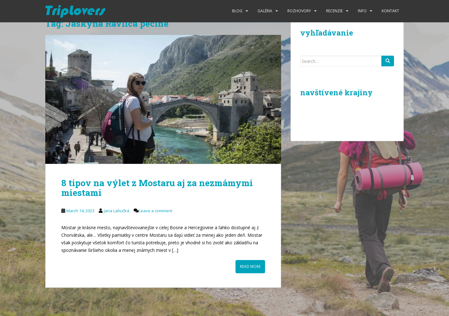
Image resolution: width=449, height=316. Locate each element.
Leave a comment (155, 210)
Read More (250, 266)
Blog (237, 11)
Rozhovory (299, 11)
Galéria (265, 11)
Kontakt (390, 11)
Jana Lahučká (116, 210)
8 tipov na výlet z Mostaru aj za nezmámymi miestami (157, 187)
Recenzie (334, 11)
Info (362, 11)
